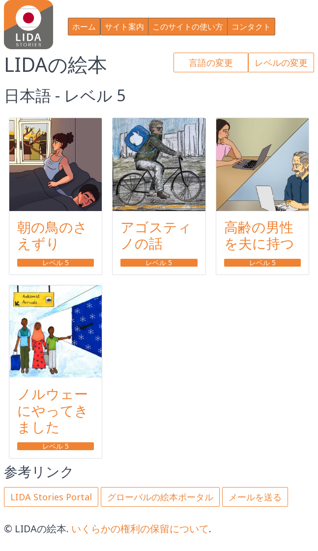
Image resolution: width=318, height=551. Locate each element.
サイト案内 (124, 26)
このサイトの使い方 (187, 26)
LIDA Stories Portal (51, 497)
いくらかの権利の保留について (140, 528)
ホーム (84, 26)
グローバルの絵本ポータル (160, 497)
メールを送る (255, 497)
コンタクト (251, 26)
